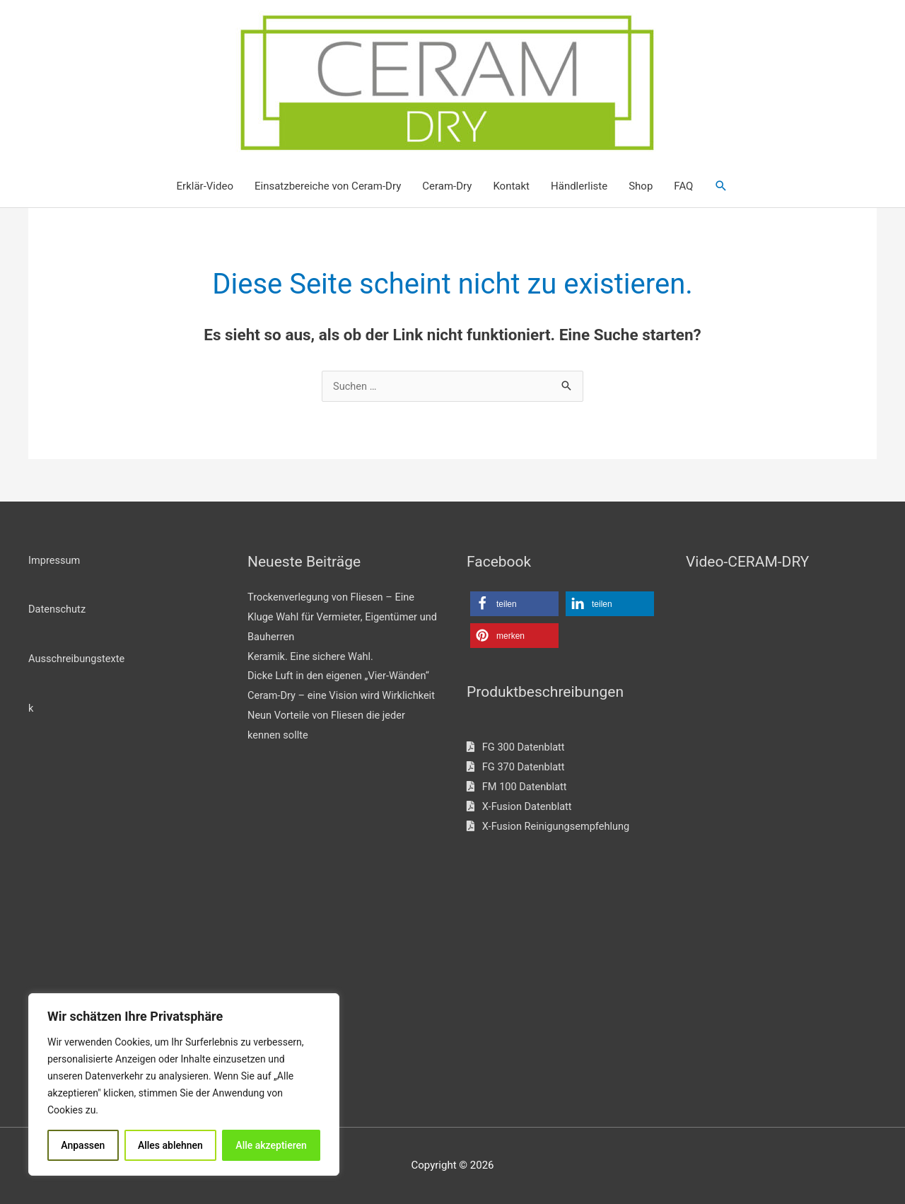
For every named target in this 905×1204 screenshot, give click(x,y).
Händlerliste (579, 186)
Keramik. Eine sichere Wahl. (312, 657)
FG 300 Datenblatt (517, 747)
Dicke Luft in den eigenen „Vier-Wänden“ (341, 676)
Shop (641, 186)
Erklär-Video (205, 186)
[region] (183, 1084)
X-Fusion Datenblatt (521, 807)
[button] (721, 187)
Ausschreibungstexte (77, 659)
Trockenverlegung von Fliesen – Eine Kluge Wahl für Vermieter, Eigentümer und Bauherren (335, 617)
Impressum (54, 560)
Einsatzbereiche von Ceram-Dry (328, 186)
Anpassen (83, 1145)
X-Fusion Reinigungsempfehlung (550, 827)
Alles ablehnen (170, 1145)
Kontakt (511, 186)
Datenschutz (58, 609)
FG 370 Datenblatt (517, 767)
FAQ (683, 186)
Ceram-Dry (447, 186)
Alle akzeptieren (270, 1145)
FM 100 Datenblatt (518, 787)
